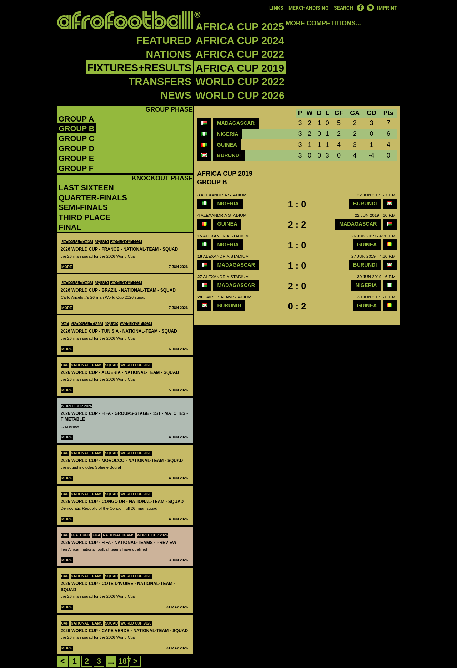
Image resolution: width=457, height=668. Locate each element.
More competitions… (324, 23)
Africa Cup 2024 (240, 40)
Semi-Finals (83, 207)
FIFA (96, 535)
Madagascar (236, 123)
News (176, 95)
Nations (168, 54)
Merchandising (308, 8)
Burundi (229, 155)
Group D (76, 148)
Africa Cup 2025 (240, 26)
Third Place (84, 217)
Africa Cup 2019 (240, 68)
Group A (76, 118)
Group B (76, 128)
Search (343, 8)
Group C (76, 138)
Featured (163, 40)
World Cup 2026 (240, 95)
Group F (76, 168)
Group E (76, 158)
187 (124, 661)
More (66, 267)
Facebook (360, 7)
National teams (77, 242)
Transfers (160, 81)
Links (276, 8)
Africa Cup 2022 (240, 54)
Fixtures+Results (139, 67)
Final (70, 227)
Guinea (227, 145)
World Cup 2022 (240, 81)
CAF (65, 324)
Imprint (387, 8)
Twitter (370, 7)
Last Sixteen (86, 187)
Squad (101, 242)
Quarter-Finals (93, 197)
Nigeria (227, 134)
